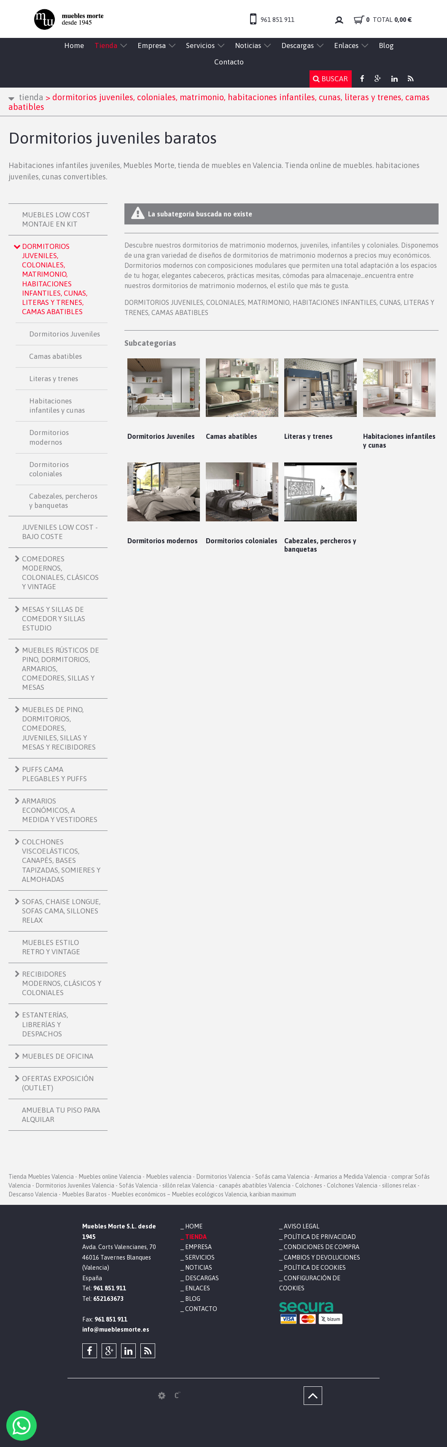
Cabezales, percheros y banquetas (63, 501)
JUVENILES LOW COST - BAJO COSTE (60, 532)
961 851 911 (277, 19)
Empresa (151, 45)
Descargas (297, 45)
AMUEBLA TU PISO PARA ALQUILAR (61, 1115)
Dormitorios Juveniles (64, 334)
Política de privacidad (320, 1236)
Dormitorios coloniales (49, 469)
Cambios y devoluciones (322, 1257)
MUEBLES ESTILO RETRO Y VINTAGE (51, 947)
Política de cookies (315, 1267)
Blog (386, 45)
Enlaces (346, 45)
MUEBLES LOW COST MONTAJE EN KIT (56, 219)
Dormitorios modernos (49, 437)
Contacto (229, 62)
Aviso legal (301, 1226)
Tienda (105, 45)
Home (74, 45)
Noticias (248, 45)
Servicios (200, 45)
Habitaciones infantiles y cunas (57, 405)
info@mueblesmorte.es (115, 1329)
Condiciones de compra (321, 1247)
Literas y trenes (53, 378)
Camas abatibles (55, 356)
